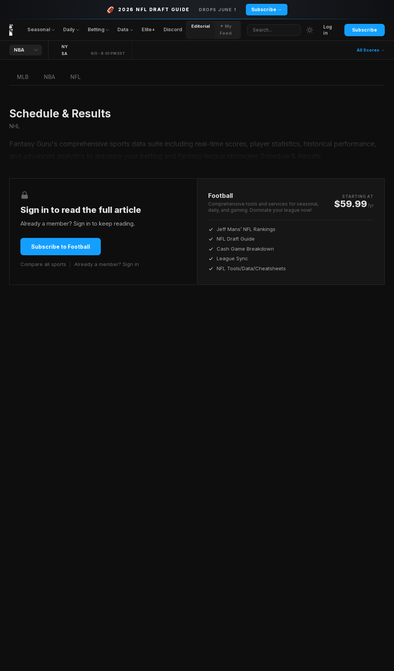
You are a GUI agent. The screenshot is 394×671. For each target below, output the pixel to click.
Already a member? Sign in (106, 264)
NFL (75, 77)
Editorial (200, 26)
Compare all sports (43, 264)
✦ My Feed (226, 29)
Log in (327, 30)
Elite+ (148, 29)
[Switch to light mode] (310, 30)
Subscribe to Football (60, 246)
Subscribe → (266, 9)
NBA (49, 77)
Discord (173, 29)
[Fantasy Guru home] (11, 30)
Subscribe (364, 30)
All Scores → (371, 50)
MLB (22, 77)
